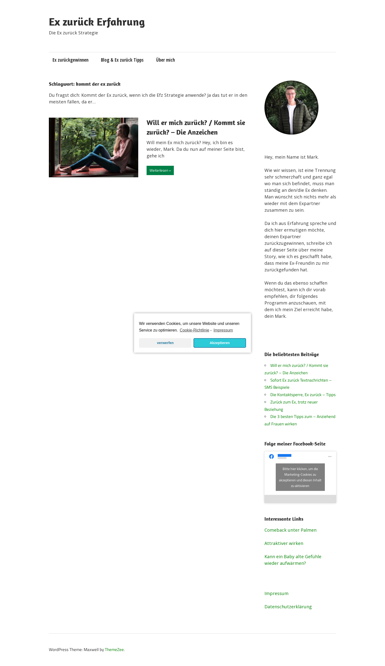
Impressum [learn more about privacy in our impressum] (223, 330)
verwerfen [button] (165, 343)
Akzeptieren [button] (220, 343)
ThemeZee (114, 649)
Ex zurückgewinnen (70, 60)
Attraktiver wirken (283, 543)
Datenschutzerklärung (288, 607)
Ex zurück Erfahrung (97, 21)
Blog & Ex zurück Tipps (122, 60)
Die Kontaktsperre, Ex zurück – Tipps (303, 394)
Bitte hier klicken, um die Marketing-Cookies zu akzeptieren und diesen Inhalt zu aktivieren (300, 477)
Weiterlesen (159, 170)
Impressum (276, 593)
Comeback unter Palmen (290, 530)
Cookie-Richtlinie (194, 330)
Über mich (165, 60)
